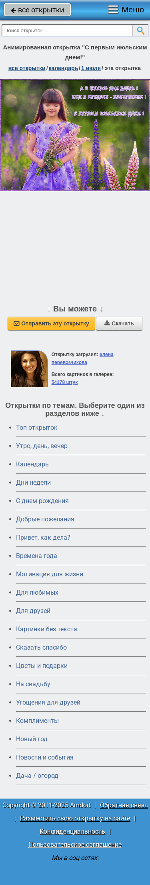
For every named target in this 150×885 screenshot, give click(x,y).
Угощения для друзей (48, 702)
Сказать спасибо (41, 647)
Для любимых (37, 592)
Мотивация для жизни (49, 574)
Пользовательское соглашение (75, 844)
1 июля (91, 68)
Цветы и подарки (42, 666)
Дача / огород (37, 775)
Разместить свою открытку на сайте (75, 818)
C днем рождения (42, 501)
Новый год (32, 739)
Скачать (119, 323)
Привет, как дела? (43, 537)
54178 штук (65, 382)
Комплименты (37, 720)
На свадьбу (33, 684)
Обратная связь (124, 805)
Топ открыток (37, 427)
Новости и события (45, 757)
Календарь (63, 68)
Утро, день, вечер (42, 446)
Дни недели (33, 482)
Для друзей (33, 611)
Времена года (36, 556)
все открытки (37, 10)
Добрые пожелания (45, 519)
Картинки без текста (46, 629)
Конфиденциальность (72, 831)
